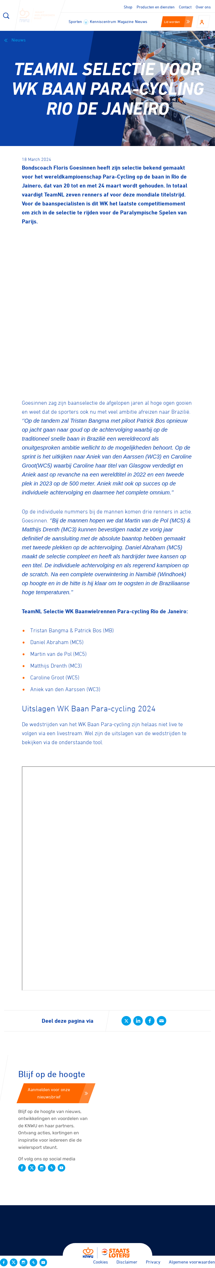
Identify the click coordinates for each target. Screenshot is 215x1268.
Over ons (203, 6)
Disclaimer (126, 1261)
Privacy (153, 1261)
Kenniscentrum (103, 21)
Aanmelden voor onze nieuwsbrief (58, 1093)
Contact (185, 6)
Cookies (100, 1261)
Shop (128, 6)
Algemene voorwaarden (192, 1261)
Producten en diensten (156, 6)
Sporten (78, 22)
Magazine (126, 21)
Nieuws (141, 21)
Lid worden (177, 22)
